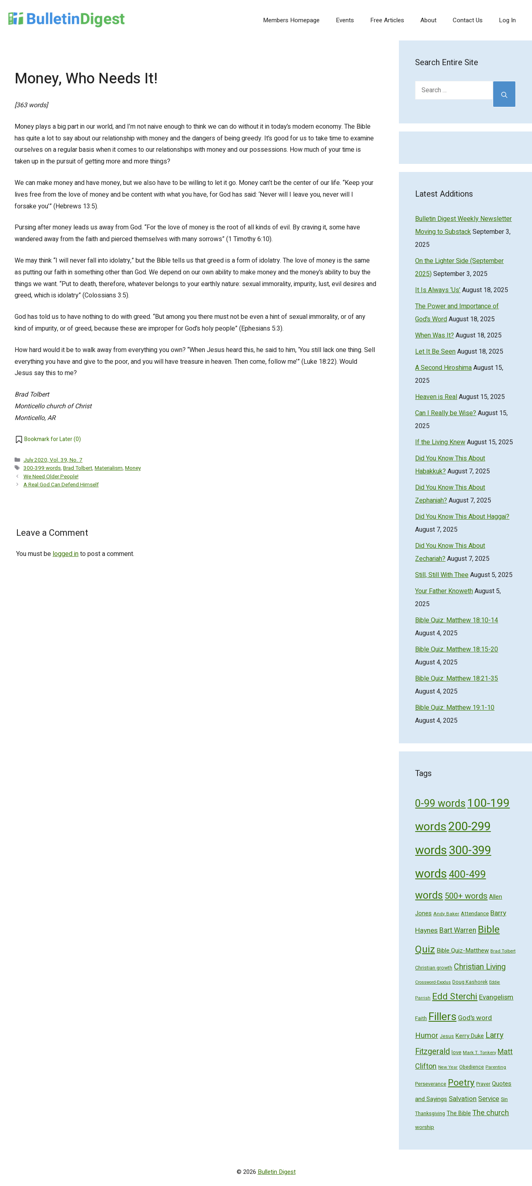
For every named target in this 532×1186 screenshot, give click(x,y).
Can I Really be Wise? (445, 413)
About (428, 20)
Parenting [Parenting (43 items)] (495, 1067)
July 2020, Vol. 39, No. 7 (53, 460)
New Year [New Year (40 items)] (448, 1067)
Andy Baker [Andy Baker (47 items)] (446, 913)
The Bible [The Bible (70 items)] (459, 1113)
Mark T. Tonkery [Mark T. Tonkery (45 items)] (479, 1052)
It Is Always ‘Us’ (437, 290)
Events (345, 20)
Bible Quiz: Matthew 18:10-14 (456, 620)
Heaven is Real (436, 397)
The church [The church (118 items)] (491, 1112)
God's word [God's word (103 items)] (475, 1018)
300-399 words (42, 468)
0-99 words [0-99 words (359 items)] (440, 803)
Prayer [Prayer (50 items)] (483, 1084)
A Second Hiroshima (443, 368)
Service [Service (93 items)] (488, 1099)
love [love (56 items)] (456, 1052)
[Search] (504, 94)
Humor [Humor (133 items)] (426, 1035)
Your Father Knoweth (444, 591)
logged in (65, 554)
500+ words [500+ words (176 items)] (466, 896)
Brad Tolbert (77, 468)
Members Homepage (291, 20)
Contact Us (468, 20)
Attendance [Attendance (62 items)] (475, 914)
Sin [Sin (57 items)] (504, 1099)
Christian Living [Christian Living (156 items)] (480, 967)
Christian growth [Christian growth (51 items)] (433, 968)
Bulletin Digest (277, 1171)
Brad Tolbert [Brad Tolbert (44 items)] (502, 951)
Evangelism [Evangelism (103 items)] (496, 997)
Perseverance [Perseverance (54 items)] (430, 1084)
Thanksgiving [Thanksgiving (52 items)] (430, 1113)
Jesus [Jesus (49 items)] (447, 1036)
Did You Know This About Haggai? (462, 517)
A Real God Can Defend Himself (61, 485)
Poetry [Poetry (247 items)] (461, 1082)
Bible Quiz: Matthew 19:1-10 (454, 708)
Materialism (109, 468)
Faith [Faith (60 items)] (421, 1018)
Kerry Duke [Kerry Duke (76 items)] (470, 1035)
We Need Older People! (50, 477)
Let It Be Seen (435, 351)
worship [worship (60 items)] (424, 1127)
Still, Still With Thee (441, 575)
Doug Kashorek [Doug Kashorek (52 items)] (469, 982)
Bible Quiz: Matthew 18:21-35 (456, 678)
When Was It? (434, 335)
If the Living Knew (440, 442)
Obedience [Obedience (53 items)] (471, 1067)
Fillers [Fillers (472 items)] (442, 1017)
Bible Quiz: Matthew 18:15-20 (456, 649)
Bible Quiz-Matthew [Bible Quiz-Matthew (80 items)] (463, 950)
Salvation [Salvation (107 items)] (463, 1099)
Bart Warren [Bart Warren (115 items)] (457, 930)
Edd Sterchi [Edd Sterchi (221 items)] (454, 996)
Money (133, 468)
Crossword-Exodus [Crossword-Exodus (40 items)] (433, 982)
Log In (507, 20)
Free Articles (387, 20)
